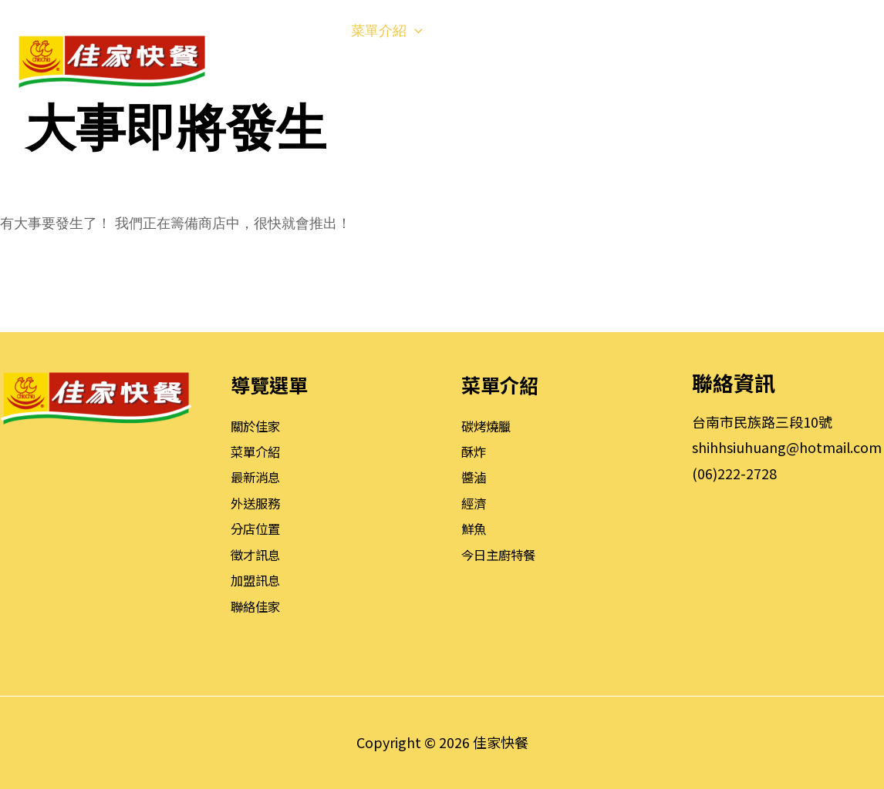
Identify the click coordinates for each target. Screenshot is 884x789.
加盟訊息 (258, 579)
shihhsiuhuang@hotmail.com (787, 447)
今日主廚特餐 (503, 554)
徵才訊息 (258, 554)
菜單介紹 (258, 451)
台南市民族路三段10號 (762, 421)
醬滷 (475, 476)
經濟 (475, 502)
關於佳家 (258, 425)
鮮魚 (475, 528)
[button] (850, 62)
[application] (315, 31)
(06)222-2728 (734, 473)
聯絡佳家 (258, 606)
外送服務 (258, 502)
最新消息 (258, 476)
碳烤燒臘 (489, 425)
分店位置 (258, 528)
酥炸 (475, 451)
